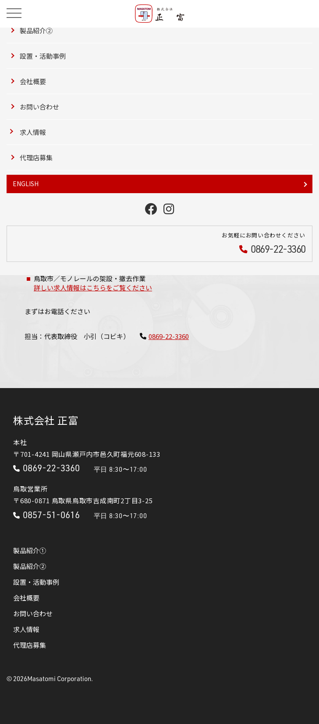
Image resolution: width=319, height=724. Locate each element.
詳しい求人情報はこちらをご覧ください (93, 287)
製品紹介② (36, 30)
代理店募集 (36, 157)
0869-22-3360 (169, 336)
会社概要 (33, 81)
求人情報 (33, 132)
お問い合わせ (39, 106)
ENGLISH (26, 183)
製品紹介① (29, 550)
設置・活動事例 (43, 55)
